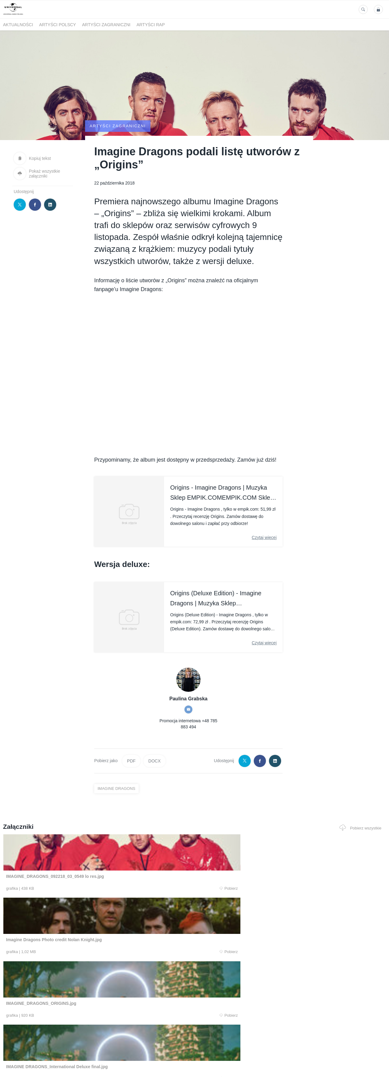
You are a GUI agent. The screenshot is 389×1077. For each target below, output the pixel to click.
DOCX (154, 791)
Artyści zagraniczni (106, 24)
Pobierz (83, 919)
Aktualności (18, 24)
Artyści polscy (57, 24)
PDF (131, 791)
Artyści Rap (150, 24)
